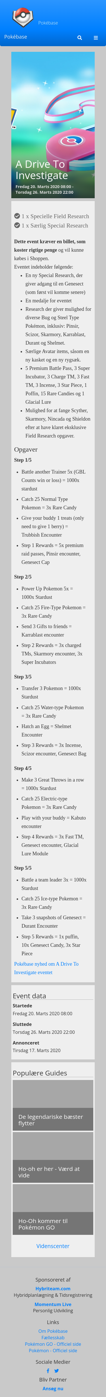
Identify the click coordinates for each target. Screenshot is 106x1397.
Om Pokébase (53, 1331)
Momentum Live (52, 1304)
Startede (22, 1006)
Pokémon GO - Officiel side (53, 1344)
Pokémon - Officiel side (53, 1350)
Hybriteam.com (53, 1289)
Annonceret (26, 1043)
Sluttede (22, 1024)
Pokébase (15, 36)
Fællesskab (53, 1337)
